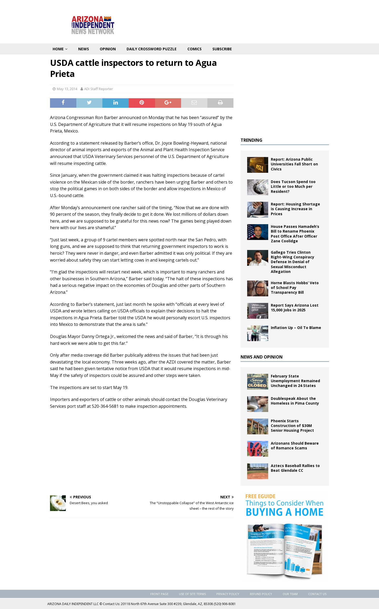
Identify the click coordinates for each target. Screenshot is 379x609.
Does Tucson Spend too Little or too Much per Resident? (293, 186)
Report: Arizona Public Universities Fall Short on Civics (294, 164)
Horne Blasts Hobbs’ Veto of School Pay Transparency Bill (295, 287)
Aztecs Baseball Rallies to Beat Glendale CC (295, 468)
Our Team (290, 594)
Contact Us (317, 594)
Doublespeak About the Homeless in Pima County (295, 401)
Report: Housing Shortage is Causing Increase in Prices (295, 209)
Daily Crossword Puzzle (152, 48)
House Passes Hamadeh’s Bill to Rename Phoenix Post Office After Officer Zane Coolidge (295, 233)
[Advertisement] (142, 452)
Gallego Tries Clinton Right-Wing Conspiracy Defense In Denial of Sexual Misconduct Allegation (292, 262)
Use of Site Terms (192, 594)
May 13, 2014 (67, 88)
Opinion (108, 48)
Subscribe (222, 48)
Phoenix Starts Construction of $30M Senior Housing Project (292, 425)
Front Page (159, 594)
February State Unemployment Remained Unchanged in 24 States (295, 381)
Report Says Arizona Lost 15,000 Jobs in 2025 (294, 307)
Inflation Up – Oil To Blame (296, 327)
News (83, 48)
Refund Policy (261, 594)
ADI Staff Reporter (98, 88)
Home (58, 48)
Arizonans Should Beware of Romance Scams (295, 445)
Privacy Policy (227, 594)
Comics (194, 48)
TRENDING (251, 140)
